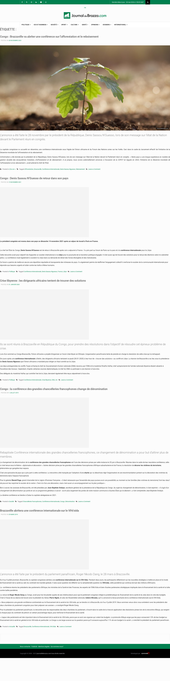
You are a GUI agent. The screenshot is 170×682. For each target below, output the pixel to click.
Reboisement (80, 169)
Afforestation (29, 169)
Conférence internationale (50, 169)
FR (85, 8)
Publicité (34, 646)
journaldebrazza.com (44, 653)
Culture (75, 25)
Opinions (95, 25)
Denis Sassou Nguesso (67, 169)
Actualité (12, 626)
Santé (85, 25)
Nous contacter (25, 646)
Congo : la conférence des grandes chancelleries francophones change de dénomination (54, 389)
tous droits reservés (58, 653)
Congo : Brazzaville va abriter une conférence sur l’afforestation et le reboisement (49, 36)
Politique (26, 25)
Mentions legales (44, 646)
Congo (62, 501)
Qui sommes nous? (57, 646)
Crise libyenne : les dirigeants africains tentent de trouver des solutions (43, 280)
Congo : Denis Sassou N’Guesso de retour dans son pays (34, 178)
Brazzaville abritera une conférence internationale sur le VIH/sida (39, 510)
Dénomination (70, 501)
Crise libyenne (46, 380)
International (120, 25)
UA (56, 380)
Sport (64, 25)
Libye (65, 271)
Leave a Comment (94, 169)
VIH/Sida (53, 626)
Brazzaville (37, 169)
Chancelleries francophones (32, 501)
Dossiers (107, 25)
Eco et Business (41, 25)
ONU (53, 380)
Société (54, 25)
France (60, 271)
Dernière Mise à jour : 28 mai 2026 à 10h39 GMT (128, 2)
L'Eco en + (12, 169)
